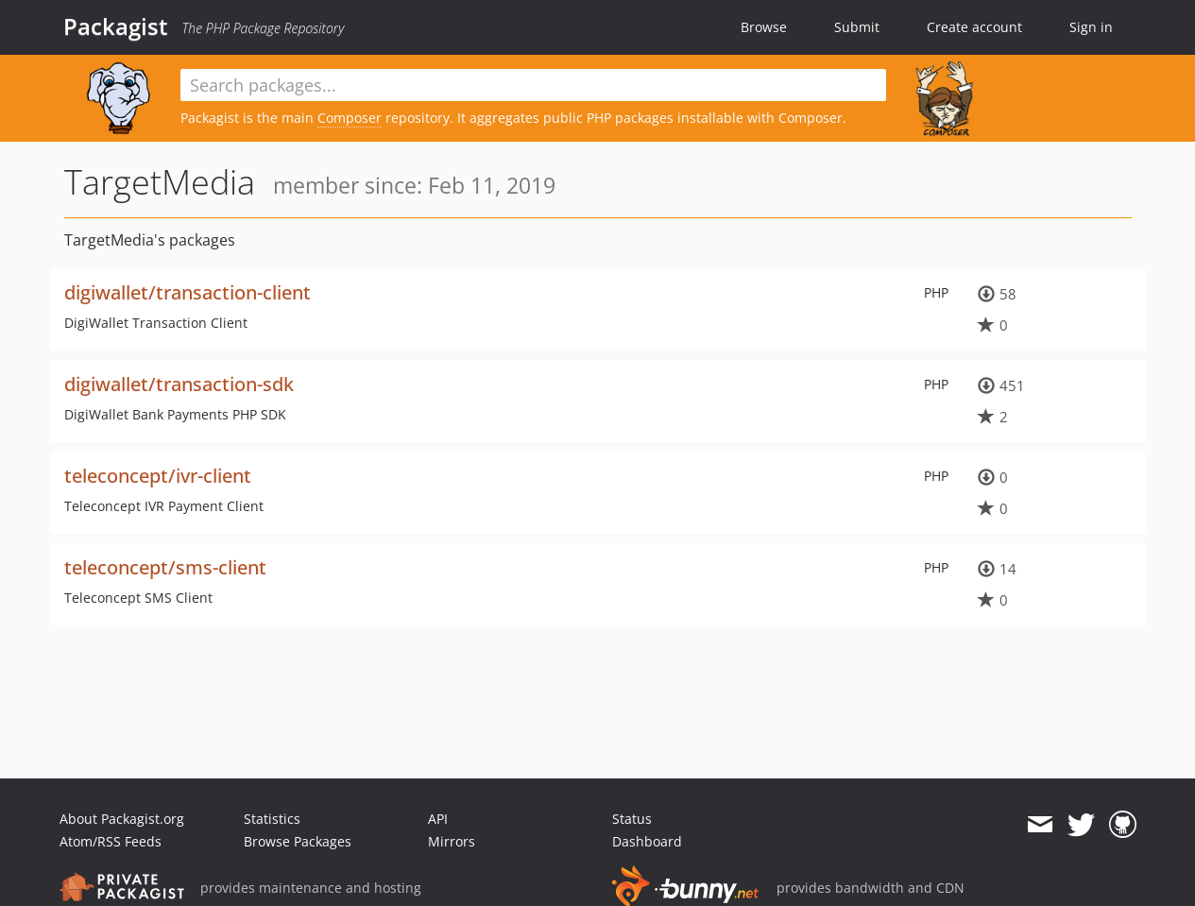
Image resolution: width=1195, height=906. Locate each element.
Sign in (1091, 27)
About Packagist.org (122, 819)
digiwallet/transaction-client (187, 292)
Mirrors (451, 841)
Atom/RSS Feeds (111, 841)
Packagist (115, 26)
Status (632, 819)
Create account (974, 27)
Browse (764, 27)
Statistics (272, 819)
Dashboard (647, 841)
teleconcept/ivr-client (157, 475)
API (438, 819)
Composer (349, 118)
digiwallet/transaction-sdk (179, 384)
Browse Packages (297, 841)
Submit (856, 27)
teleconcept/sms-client (165, 567)
